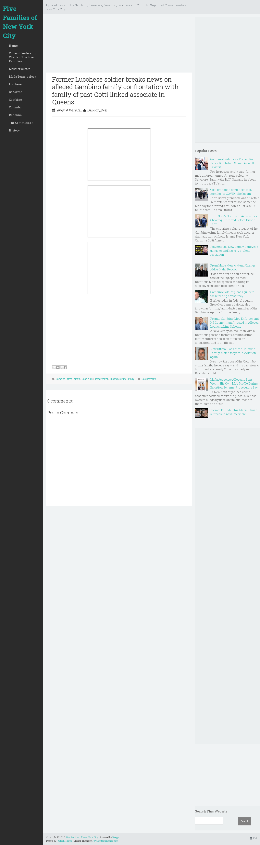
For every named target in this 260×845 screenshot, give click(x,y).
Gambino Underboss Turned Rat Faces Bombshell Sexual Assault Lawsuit (232, 163)
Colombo (15, 107)
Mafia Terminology (22, 76)
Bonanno (15, 115)
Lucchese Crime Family (122, 378)
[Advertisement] (119, 45)
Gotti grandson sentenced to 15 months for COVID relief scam (231, 192)
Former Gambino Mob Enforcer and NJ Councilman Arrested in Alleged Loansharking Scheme (234, 322)
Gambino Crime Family (68, 378)
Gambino (15, 100)
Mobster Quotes (19, 69)
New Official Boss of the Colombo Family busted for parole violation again (233, 353)
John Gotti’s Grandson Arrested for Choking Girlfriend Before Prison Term (233, 220)
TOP (253, 838)
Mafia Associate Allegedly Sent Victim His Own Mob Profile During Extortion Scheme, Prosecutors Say (234, 383)
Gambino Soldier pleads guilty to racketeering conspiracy (232, 294)
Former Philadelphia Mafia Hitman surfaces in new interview (233, 412)
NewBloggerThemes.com (105, 840)
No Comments (149, 378)
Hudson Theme (64, 840)
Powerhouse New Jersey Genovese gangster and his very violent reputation (234, 250)
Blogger (116, 837)
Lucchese (15, 84)
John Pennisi (101, 378)
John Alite (87, 378)
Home (13, 46)
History (14, 130)
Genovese (15, 92)
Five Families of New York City (20, 22)
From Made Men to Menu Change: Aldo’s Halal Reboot (233, 267)
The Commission (21, 123)
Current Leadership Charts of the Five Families (22, 57)
